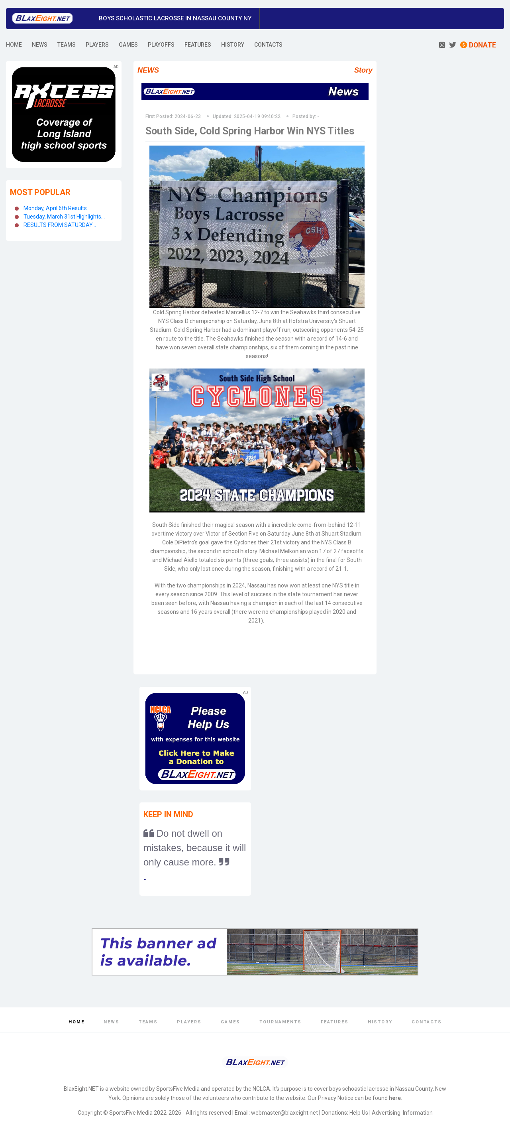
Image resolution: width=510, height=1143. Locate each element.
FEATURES (197, 44)
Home (76, 1022)
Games (230, 1022)
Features (335, 1022)
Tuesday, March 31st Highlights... (64, 216)
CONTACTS (268, 44)
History (380, 1022)
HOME (14, 44)
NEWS (39, 44)
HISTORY (232, 44)
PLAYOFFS (161, 44)
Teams (148, 1022)
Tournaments (280, 1022)
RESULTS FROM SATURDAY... (60, 225)
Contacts (427, 1022)
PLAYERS (97, 44)
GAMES (128, 44)
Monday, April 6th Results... (57, 208)
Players (189, 1022)
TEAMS (66, 44)
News (112, 1022)
